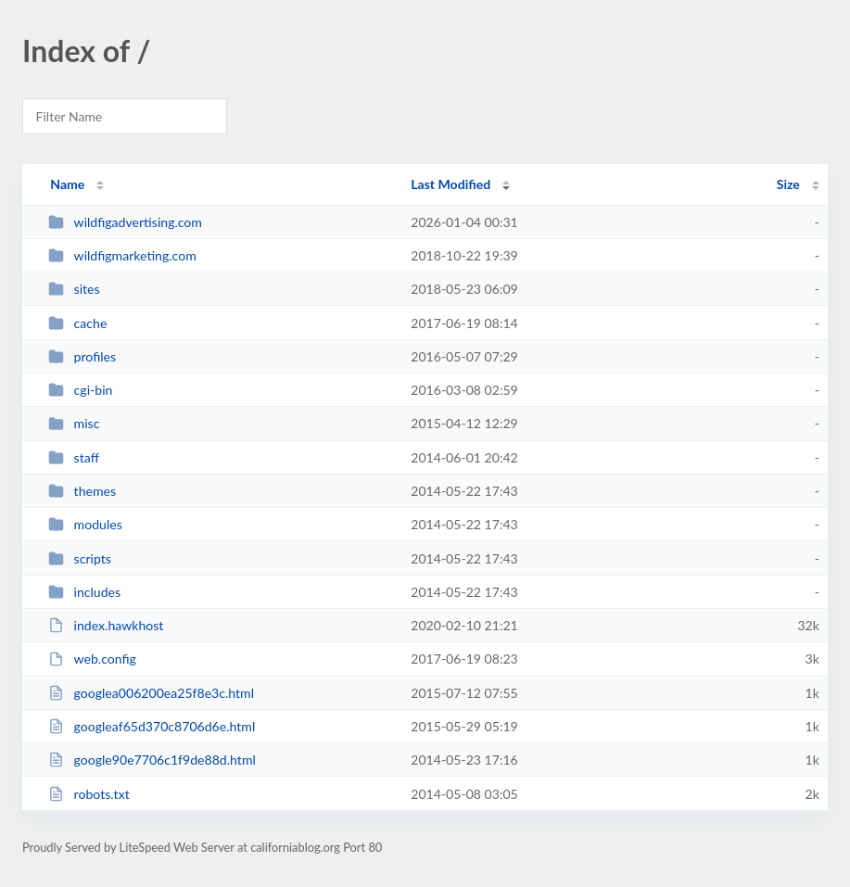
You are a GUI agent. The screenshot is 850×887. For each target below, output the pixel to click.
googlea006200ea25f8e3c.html (151, 693)
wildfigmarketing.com (122, 255)
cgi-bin (80, 390)
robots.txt (89, 794)
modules (85, 524)
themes (82, 491)
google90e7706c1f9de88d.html (152, 759)
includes (84, 592)
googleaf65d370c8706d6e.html (151, 726)
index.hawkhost (105, 625)
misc (73, 423)
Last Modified (450, 184)
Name (67, 184)
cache (77, 323)
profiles (82, 356)
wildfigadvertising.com (125, 222)
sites (73, 289)
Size (788, 184)
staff (73, 457)
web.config (92, 658)
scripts (79, 558)
